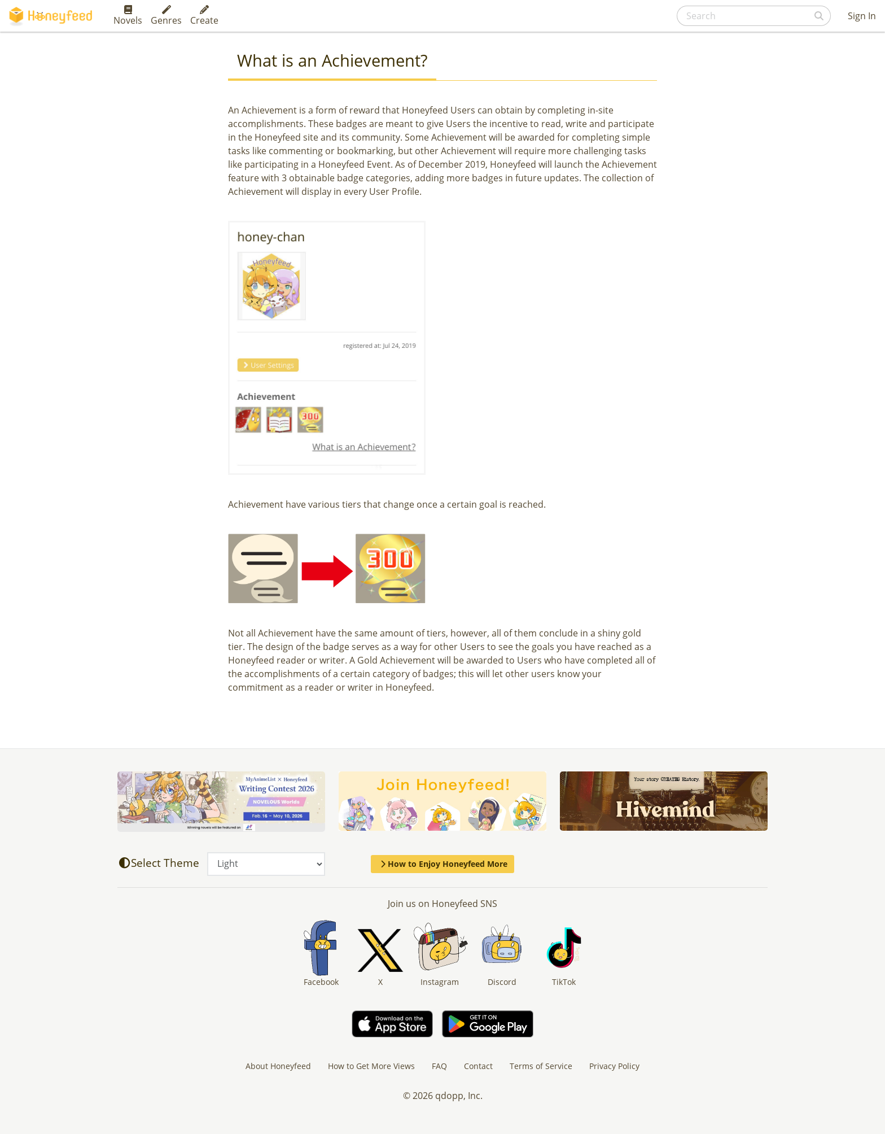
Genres (166, 16)
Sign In (862, 16)
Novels (127, 16)
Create (204, 16)
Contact (478, 1066)
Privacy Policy (614, 1066)
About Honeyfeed (278, 1066)
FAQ (439, 1066)
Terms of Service (541, 1066)
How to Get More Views (371, 1066)
